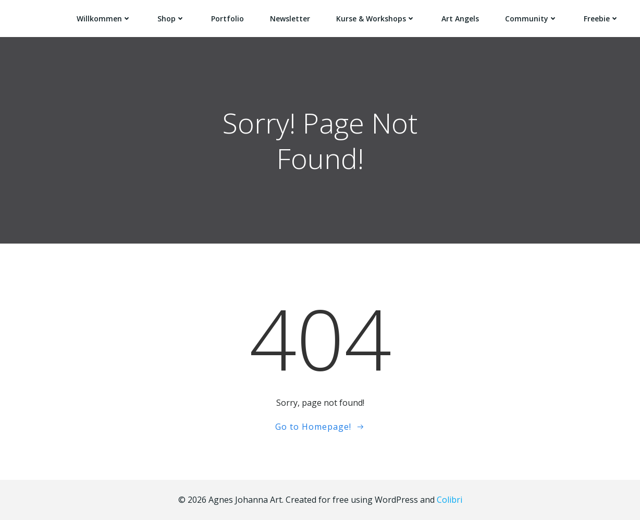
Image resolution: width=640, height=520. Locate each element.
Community (531, 18)
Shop (171, 18)
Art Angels (460, 18)
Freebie (601, 18)
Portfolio (227, 18)
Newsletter (290, 18)
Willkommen (104, 18)
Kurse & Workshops (375, 18)
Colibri (449, 499)
